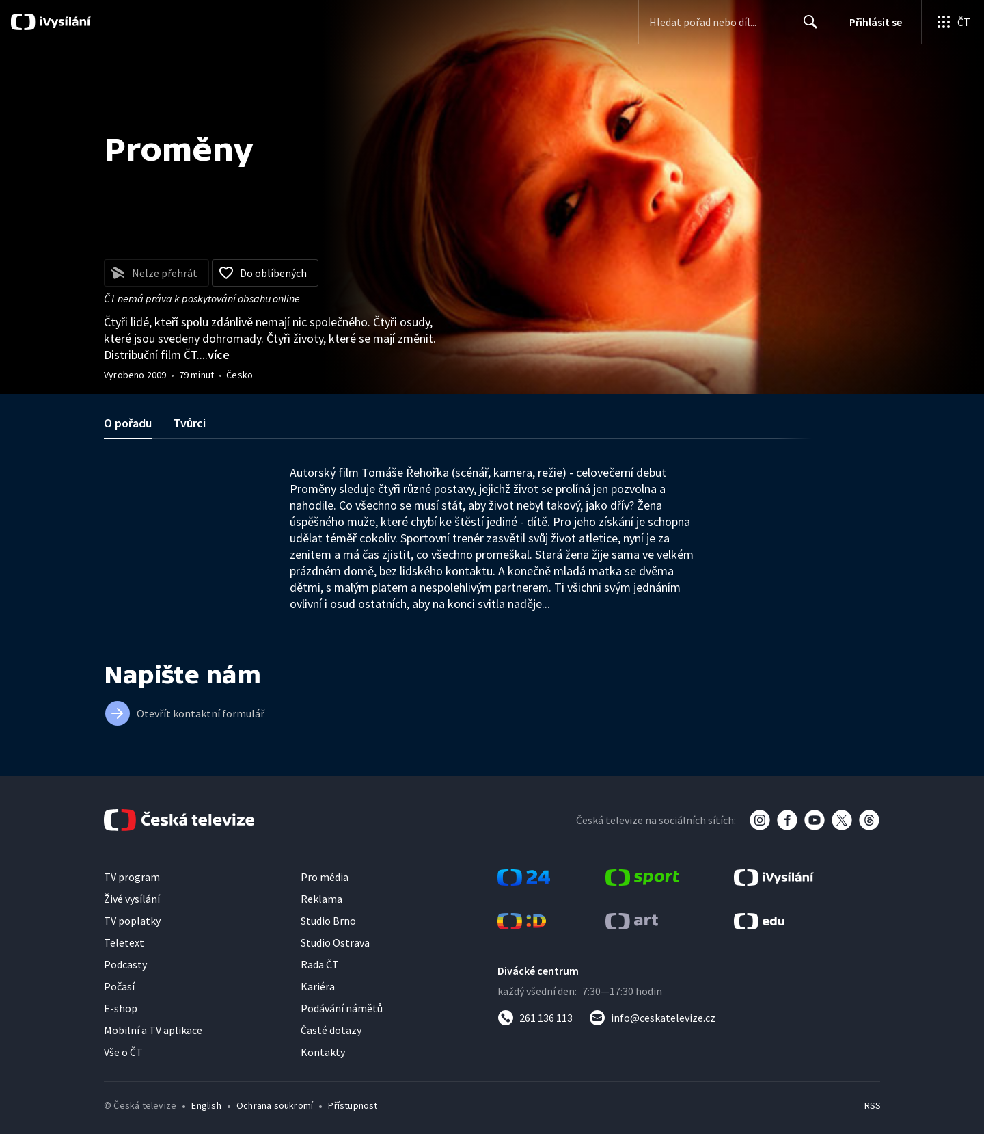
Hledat (806, 27)
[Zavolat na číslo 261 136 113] (535, 1018)
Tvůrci (190, 423)
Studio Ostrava (335, 942)
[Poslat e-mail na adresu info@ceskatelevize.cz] (652, 1018)
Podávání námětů (342, 1008)
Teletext (124, 942)
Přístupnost (352, 1105)
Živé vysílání (132, 899)
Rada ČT (320, 964)
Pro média (324, 877)
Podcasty (125, 964)
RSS (872, 1105)
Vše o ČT (123, 1052)
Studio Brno (328, 920)
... (215, 354)
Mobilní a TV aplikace (153, 1030)
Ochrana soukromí (274, 1105)
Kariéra (318, 986)
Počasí (119, 986)
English (206, 1105)
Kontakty (323, 1052)
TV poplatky (132, 920)
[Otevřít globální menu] (952, 22)
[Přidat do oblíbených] (265, 273)
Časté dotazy (331, 1030)
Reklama (321, 899)
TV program (132, 877)
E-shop (120, 1008)
